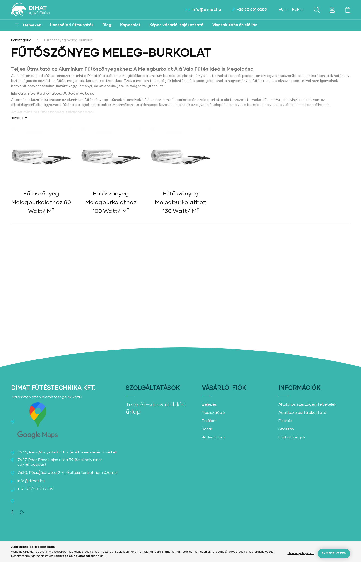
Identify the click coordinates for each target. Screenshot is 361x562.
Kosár (207, 429)
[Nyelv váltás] (281, 10)
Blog (106, 25)
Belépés (209, 404)
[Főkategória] (21, 40)
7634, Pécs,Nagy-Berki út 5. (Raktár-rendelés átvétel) (67, 452)
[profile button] (332, 10)
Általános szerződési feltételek (307, 404)
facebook (12, 512)
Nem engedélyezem (301, 553)
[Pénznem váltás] (296, 10)
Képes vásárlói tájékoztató (176, 25)
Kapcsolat (130, 25)
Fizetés (285, 421)
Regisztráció (213, 412)
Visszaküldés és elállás (234, 25)
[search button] (317, 10)
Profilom (209, 421)
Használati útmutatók (72, 25)
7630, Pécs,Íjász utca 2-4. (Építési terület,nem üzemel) (67, 473)
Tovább (17, 118)
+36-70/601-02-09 (35, 489)
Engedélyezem (334, 553)
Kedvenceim (213, 437)
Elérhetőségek (291, 437)
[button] (28, 25)
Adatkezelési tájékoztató (302, 412)
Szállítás (286, 429)
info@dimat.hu (206, 10)
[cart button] (348, 10)
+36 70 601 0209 (252, 10)
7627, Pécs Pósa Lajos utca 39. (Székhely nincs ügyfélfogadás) (59, 462)
